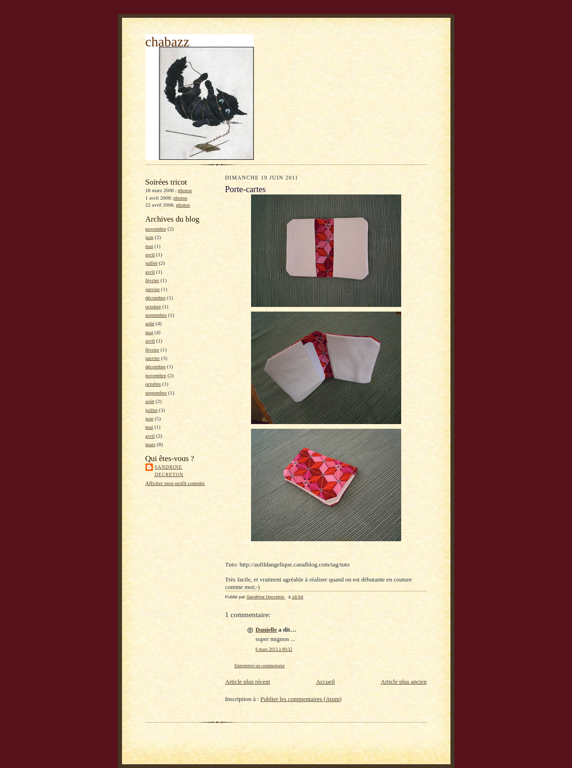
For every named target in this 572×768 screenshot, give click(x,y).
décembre (155, 297)
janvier (152, 289)
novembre (156, 228)
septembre (156, 315)
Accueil (325, 681)
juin (149, 237)
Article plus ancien (404, 681)
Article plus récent (247, 681)
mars (150, 444)
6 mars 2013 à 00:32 (274, 649)
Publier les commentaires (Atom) (301, 698)
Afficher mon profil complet (175, 483)
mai (149, 246)
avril (150, 254)
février (152, 280)
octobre (153, 306)
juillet (151, 263)
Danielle (266, 629)
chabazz (167, 41)
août (149, 323)
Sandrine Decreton (169, 470)
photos (185, 190)
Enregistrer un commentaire (260, 665)
